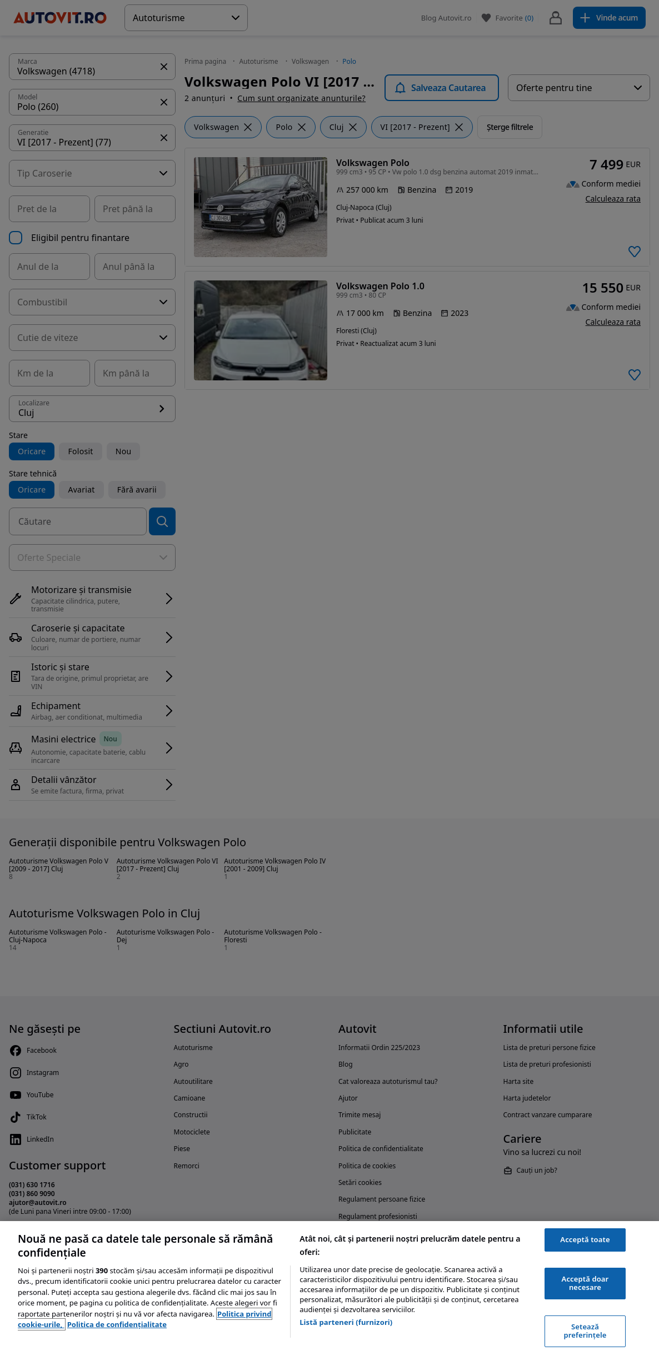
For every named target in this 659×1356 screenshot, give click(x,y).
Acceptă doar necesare (585, 1283)
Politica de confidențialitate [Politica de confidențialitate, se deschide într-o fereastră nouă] (117, 1324)
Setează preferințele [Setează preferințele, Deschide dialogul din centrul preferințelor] (585, 1331)
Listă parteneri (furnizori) (345, 1322)
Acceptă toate (585, 1239)
